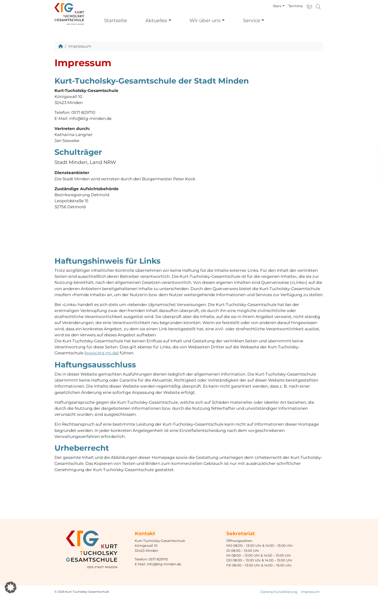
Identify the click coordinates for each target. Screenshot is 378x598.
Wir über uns (205, 20)
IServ (277, 6)
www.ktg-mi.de (101, 353)
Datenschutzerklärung (278, 592)
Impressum (310, 592)
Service (251, 20)
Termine (295, 6)
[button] (10, 587)
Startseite (115, 20)
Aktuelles (156, 20)
